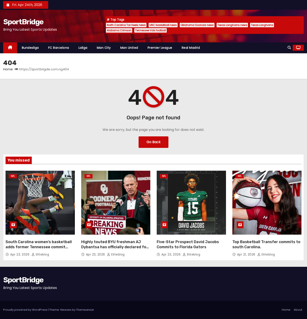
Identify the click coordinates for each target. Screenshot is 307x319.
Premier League (160, 48)
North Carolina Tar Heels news (126, 25)
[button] (289, 47)
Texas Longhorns (262, 25)
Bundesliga (30, 48)
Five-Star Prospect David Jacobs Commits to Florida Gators (188, 244)
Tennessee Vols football (150, 30)
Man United (129, 48)
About (298, 310)
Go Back (153, 142)
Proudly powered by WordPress (25, 310)
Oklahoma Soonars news (197, 25)
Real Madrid (191, 48)
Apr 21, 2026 (246, 254)
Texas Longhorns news (232, 25)
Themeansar (85, 310)
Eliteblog (40, 254)
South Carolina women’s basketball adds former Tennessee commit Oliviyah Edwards (39, 247)
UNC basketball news (163, 25)
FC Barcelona (58, 48)
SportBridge (23, 21)
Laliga (82, 48)
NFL (13, 176)
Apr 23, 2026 (20, 254)
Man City (104, 48)
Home (8, 69)
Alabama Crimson (119, 30)
